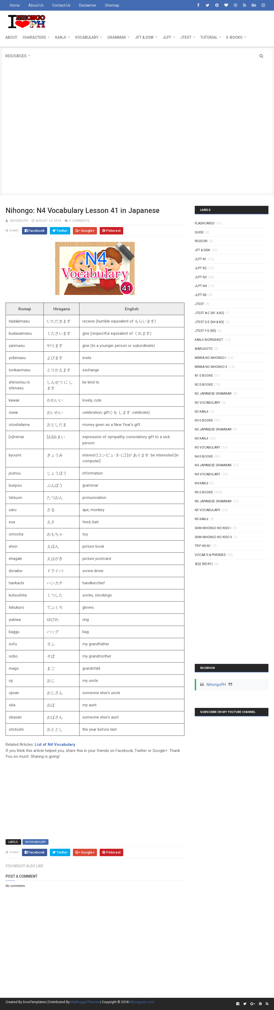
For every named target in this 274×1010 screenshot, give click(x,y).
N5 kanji (201, 519)
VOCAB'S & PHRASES (210, 555)
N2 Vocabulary (207, 402)
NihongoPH (216, 684)
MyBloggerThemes (84, 1002)
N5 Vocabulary (207, 510)
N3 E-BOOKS (204, 420)
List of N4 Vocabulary (55, 744)
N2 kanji (201, 411)
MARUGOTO (204, 349)
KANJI (60, 37)
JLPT (166, 37)
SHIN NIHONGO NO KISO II (213, 537)
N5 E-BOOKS (204, 492)
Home (15, 5)
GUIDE (199, 232)
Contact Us (61, 5)
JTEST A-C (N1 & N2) (209, 313)
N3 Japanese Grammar (213, 429)
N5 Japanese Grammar (213, 501)
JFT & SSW (144, 37)
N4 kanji (201, 483)
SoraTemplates (34, 1002)
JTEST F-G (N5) (205, 331)
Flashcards (204, 223)
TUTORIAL (208, 37)
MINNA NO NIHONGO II (211, 367)
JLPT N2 (201, 268)
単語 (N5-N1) (204, 564)
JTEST (185, 37)
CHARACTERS (34, 37)
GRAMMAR (116, 37)
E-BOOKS (234, 37)
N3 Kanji (201, 438)
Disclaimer (87, 5)
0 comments (79, 221)
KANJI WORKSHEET (209, 340)
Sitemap (112, 5)
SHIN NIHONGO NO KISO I (213, 528)
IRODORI (201, 241)
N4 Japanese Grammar (213, 465)
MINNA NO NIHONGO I (210, 358)
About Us (36, 5)
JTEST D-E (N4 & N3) (209, 322)
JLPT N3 (201, 277)
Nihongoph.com (141, 1002)
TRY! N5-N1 (203, 546)
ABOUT (11, 37)
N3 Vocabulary (207, 447)
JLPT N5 (201, 295)
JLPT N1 (201, 259)
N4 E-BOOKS (204, 456)
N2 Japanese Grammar (213, 393)
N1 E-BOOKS (204, 375)
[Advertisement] (137, 84)
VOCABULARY (86, 37)
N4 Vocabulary (35, 842)
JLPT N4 (201, 286)
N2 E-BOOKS (204, 384)
